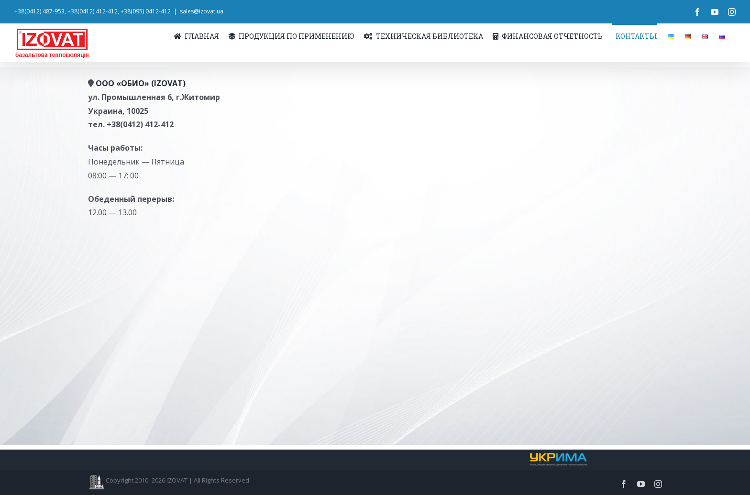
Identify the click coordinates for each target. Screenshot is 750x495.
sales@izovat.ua (201, 11)
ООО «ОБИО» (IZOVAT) (141, 83)
